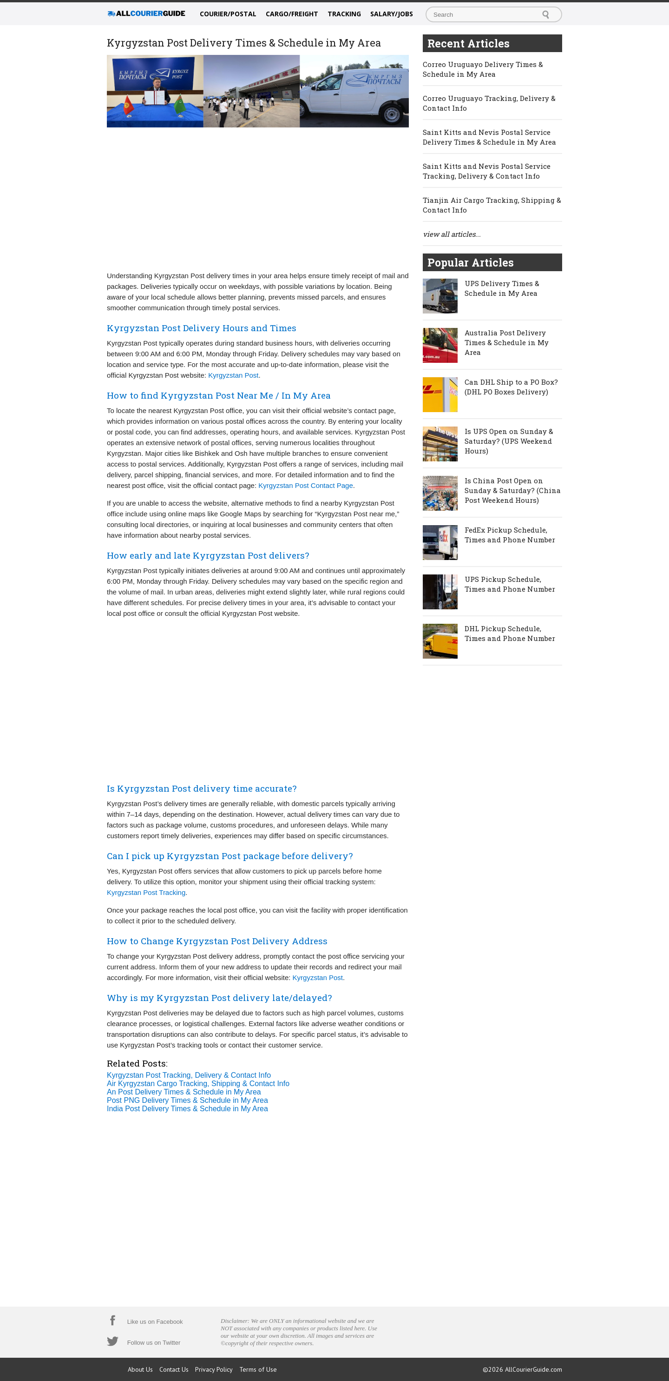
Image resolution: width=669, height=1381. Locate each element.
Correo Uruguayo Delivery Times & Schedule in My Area (483, 69)
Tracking (344, 13)
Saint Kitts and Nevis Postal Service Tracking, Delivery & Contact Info (487, 170)
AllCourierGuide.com (533, 1369)
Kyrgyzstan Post (233, 375)
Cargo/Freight (292, 13)
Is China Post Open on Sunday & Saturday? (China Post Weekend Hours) (513, 490)
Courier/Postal (228, 13)
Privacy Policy (214, 1369)
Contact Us (174, 1369)
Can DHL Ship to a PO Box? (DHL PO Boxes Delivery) (511, 386)
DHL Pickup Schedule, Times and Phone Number (510, 633)
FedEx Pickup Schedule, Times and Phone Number (510, 534)
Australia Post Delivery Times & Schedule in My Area (507, 342)
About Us (140, 1369)
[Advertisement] (258, 198)
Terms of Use (258, 1369)
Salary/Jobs (391, 13)
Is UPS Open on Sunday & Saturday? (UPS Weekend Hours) (509, 441)
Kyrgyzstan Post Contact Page (305, 485)
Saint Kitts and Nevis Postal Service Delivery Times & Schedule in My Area (489, 137)
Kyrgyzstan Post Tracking (146, 892)
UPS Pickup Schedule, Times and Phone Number (510, 584)
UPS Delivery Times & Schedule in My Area (502, 288)
